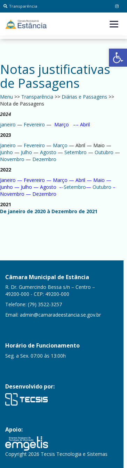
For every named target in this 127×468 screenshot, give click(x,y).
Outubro (104, 152)
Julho (26, 152)
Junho (6, 152)
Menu (6, 96)
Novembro (12, 159)
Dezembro (43, 159)
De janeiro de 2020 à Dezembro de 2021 (48, 211)
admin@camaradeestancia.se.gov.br (60, 314)
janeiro (8, 124)
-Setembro (74, 187)
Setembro (75, 152)
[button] (118, 58)
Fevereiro (34, 124)
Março (61, 124)
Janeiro (8, 145)
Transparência (20, 6)
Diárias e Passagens (84, 96)
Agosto (47, 152)
